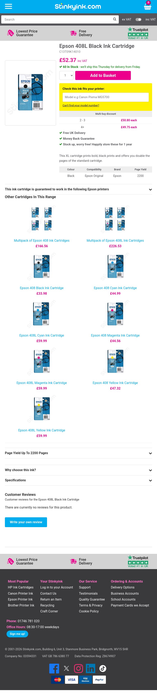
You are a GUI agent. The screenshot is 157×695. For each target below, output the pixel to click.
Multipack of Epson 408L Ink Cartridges (115, 241)
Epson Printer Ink (20, 599)
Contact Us (48, 593)
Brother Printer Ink (21, 605)
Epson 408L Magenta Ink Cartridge (42, 383)
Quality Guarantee (92, 599)
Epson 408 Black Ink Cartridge (41, 288)
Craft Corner (49, 611)
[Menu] (8, 6)
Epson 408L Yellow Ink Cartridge (41, 430)
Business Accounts (125, 593)
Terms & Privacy (90, 605)
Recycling (47, 605)
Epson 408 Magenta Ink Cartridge (115, 335)
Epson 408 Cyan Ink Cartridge (115, 288)
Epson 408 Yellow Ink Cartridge (115, 383)
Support (84, 587)
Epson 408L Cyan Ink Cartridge (41, 335)
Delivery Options (122, 587)
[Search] (56, 19)
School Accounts (123, 599)
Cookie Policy (89, 611)
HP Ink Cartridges (21, 587)
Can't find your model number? (81, 105)
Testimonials (88, 593)
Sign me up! (17, 633)
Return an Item (51, 599)
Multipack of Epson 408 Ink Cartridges (41, 241)
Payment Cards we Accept (130, 605)
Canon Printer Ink (20, 593)
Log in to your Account (56, 587)
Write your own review (26, 522)
